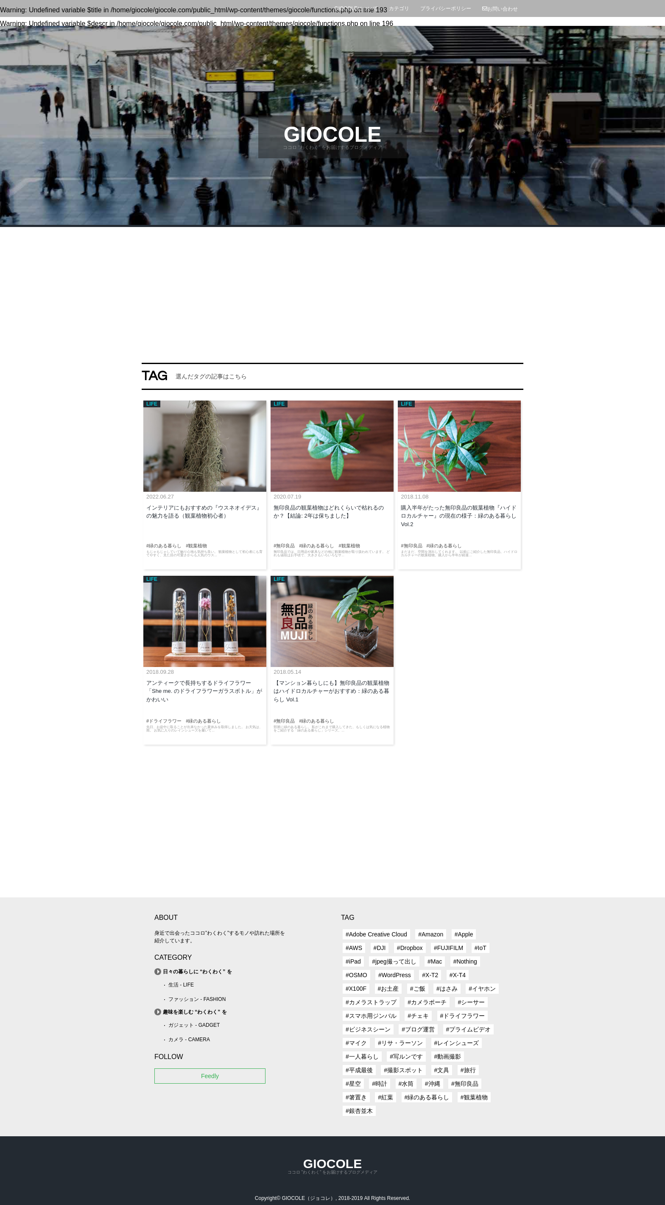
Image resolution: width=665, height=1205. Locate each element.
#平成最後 (359, 1070)
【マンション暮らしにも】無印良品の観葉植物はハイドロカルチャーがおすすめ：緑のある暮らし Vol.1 (331, 691)
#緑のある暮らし (427, 1097)
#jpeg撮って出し (394, 961)
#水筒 (406, 1083)
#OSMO (356, 975)
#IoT (480, 947)
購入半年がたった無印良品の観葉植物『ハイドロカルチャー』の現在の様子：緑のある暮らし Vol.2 (459, 515)
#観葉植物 (474, 1097)
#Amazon (430, 934)
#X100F (356, 988)
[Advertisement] (332, 290)
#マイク (356, 1043)
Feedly (210, 1076)
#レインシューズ (456, 1043)
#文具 (442, 1070)
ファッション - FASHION (197, 999)
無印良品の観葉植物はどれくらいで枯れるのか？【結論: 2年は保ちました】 (329, 511)
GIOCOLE (333, 134)
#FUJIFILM (448, 947)
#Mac (435, 961)
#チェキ (418, 1015)
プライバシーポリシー (445, 8)
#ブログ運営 (418, 1029)
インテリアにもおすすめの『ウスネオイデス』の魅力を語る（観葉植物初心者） (204, 511)
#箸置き (356, 1097)
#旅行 (468, 1070)
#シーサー (471, 1002)
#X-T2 (430, 975)
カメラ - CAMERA (189, 1039)
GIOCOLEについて (356, 8)
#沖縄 (432, 1083)
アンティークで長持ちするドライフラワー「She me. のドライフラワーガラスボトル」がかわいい (204, 691)
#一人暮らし (362, 1056)
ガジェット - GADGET (194, 1025)
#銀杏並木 (359, 1110)
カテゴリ (399, 8)
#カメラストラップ (371, 1002)
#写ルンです (406, 1056)
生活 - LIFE (181, 985)
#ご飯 (417, 988)
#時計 (379, 1083)
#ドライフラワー (462, 1015)
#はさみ (447, 988)
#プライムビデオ (468, 1029)
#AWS (354, 947)
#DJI (380, 947)
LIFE (151, 404)
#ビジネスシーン (368, 1029)
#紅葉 (385, 1097)
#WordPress (394, 975)
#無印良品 (464, 1083)
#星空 (353, 1083)
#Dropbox (410, 947)
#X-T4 (458, 975)
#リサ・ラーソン (400, 1043)
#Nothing (465, 961)
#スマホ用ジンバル (371, 1015)
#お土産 (388, 988)
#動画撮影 (447, 1056)
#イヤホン (482, 988)
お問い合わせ (500, 9)
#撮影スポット (403, 1070)
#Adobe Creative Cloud (376, 934)
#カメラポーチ (427, 1002)
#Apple (464, 934)
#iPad (353, 961)
